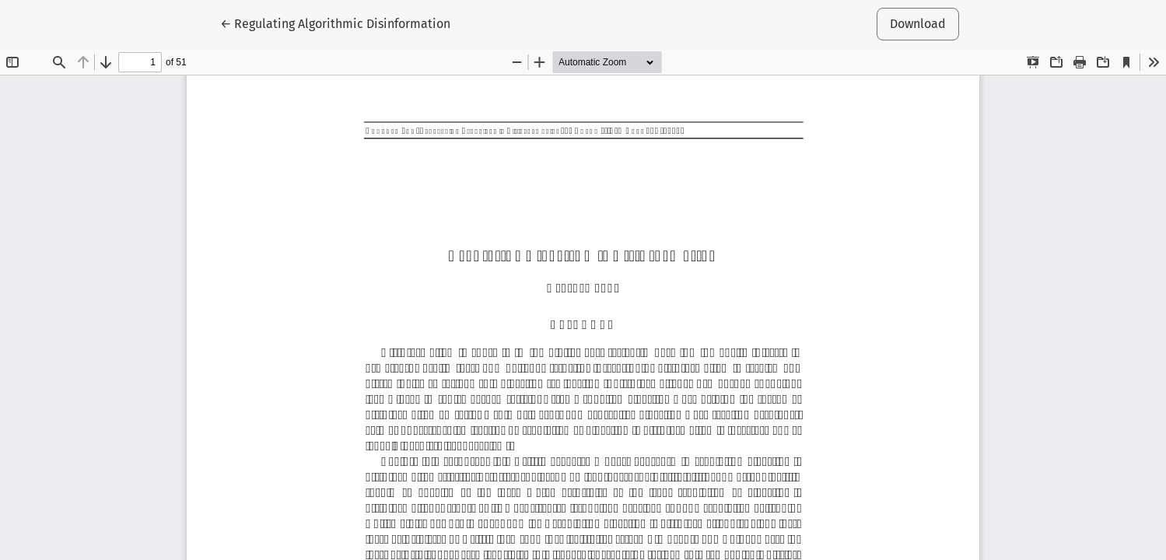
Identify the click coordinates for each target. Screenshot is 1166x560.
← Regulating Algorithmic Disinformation (335, 22)
